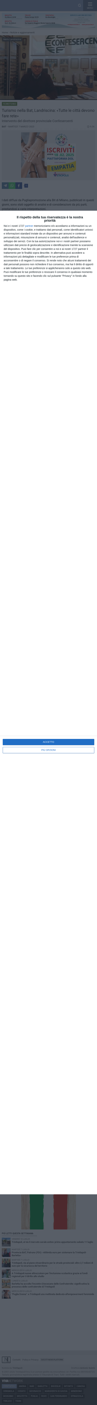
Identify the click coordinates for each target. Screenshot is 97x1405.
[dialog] (48, 702)
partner (29, 226)
